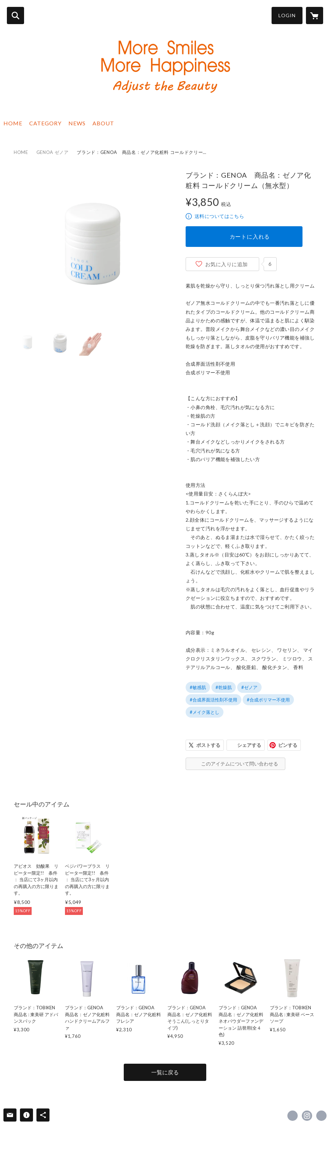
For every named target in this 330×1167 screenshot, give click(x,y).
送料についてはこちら (219, 216)
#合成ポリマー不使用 (268, 699)
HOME (12, 123)
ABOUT (103, 123)
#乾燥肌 (224, 687)
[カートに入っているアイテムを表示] (314, 15)
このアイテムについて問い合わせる (239, 764)
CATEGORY (45, 123)
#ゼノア (249, 687)
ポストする (208, 745)
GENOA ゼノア (52, 152)
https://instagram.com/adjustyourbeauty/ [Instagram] (307, 1116)
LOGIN (287, 15)
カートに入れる (250, 236)
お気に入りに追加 (226, 264)
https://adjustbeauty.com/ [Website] (321, 1116)
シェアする (249, 745)
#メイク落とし (204, 712)
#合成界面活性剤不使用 (213, 699)
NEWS (77, 123)
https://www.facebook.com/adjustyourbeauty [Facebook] (292, 1116)
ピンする (287, 745)
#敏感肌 (198, 687)
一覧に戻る (165, 1072)
